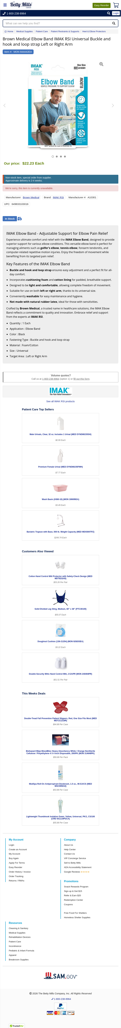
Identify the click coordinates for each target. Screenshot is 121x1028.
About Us (68, 845)
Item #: (8, 51)
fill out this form (81, 379)
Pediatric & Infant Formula (21, 950)
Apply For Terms (17, 863)
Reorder (101, 5)
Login (11, 845)
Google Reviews (72, 872)
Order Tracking (16, 876)
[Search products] (60, 23)
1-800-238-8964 (50, 379)
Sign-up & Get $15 (73, 891)
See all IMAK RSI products (60, 401)
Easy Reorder (15, 867)
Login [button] (116, 13)
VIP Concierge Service (75, 858)
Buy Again (14, 858)
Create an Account (18, 849)
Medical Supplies (17, 933)
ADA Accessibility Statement (77, 867)
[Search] (114, 23)
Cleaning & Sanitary (18, 928)
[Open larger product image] (59, 104)
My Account (14, 854)
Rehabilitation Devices (19, 937)
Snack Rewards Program (76, 886)
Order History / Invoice (20, 872)
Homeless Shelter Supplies (77, 917)
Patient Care (15, 941)
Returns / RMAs (16, 880)
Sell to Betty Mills (72, 863)
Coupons (68, 904)
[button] (108, 13)
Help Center (70, 849)
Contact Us (69, 854)
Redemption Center (73, 900)
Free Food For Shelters (75, 913)
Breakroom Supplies (19, 959)
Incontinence (15, 946)
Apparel (12, 955)
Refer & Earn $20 (72, 895)
